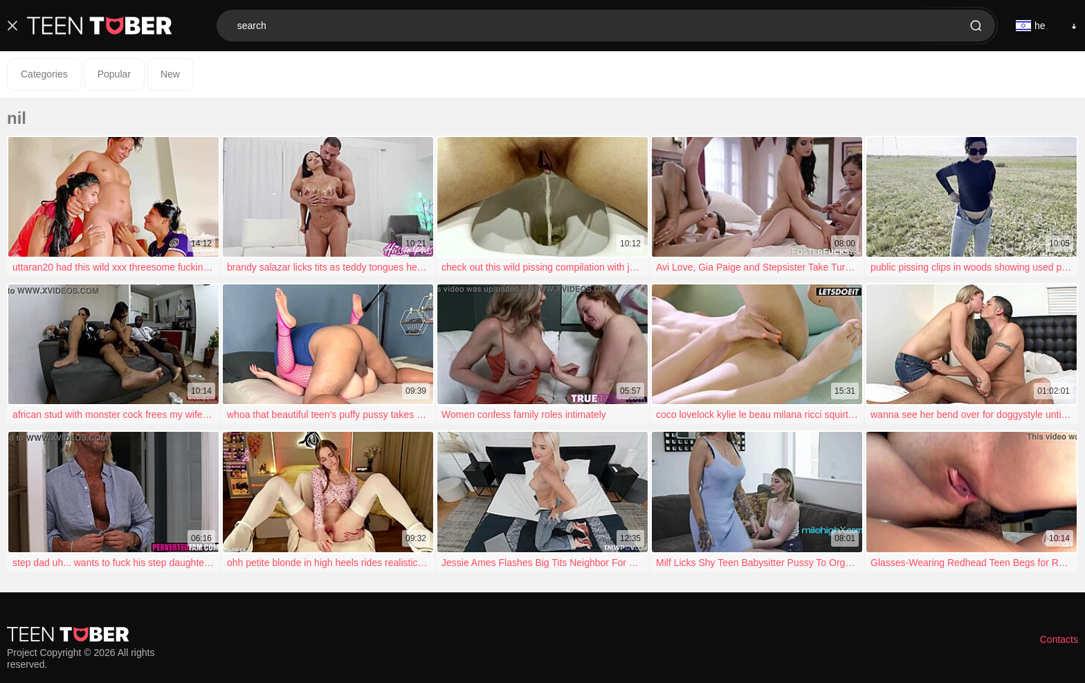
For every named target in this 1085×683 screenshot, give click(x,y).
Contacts (1059, 639)
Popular (114, 74)
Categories (44, 74)
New (170, 74)
